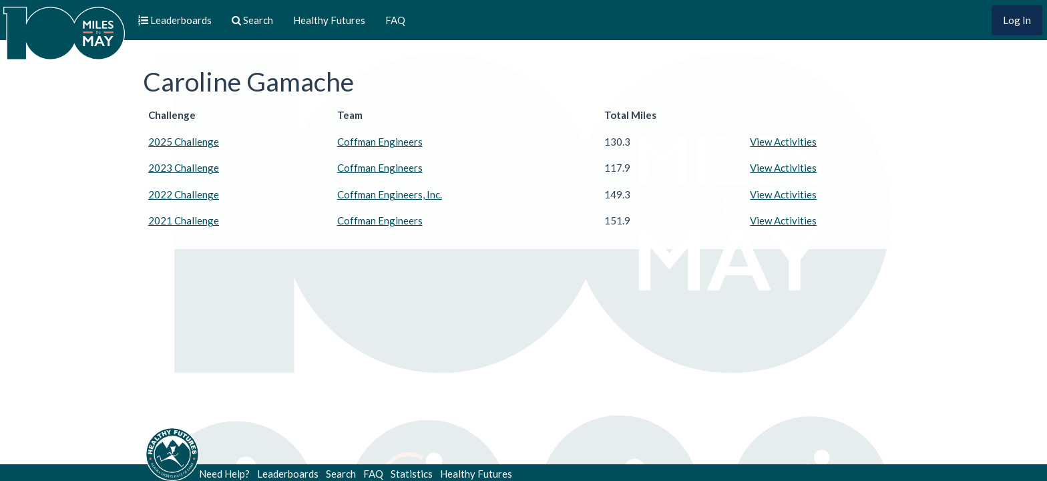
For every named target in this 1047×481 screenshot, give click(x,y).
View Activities (783, 142)
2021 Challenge (183, 220)
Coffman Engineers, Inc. (389, 194)
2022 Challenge (183, 194)
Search (341, 474)
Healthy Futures (329, 20)
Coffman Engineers (380, 142)
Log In (1017, 20)
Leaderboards (288, 474)
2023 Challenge (183, 168)
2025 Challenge (183, 142)
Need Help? (224, 474)
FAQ (395, 20)
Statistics (412, 474)
